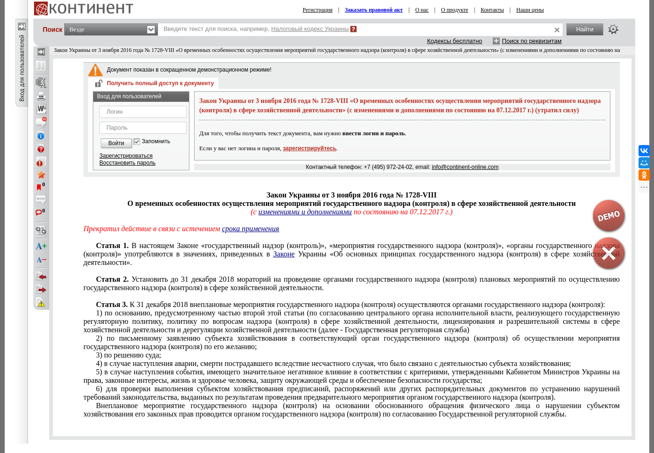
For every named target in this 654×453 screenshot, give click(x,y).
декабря (350, 304)
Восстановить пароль (127, 163)
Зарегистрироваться (125, 156)
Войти (116, 143)
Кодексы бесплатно (454, 40)
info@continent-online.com (465, 167)
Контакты (492, 10)
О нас (422, 10)
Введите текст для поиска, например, (256, 28)
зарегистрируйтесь (310, 148)
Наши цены (530, 10)
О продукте (454, 10)
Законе (284, 254)
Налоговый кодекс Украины (310, 28)
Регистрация (318, 10)
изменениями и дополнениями (305, 212)
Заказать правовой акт (374, 10)
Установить (351, 283)
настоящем (351, 253)
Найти (585, 29)
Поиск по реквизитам (532, 40)
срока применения (250, 229)
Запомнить (156, 142)
